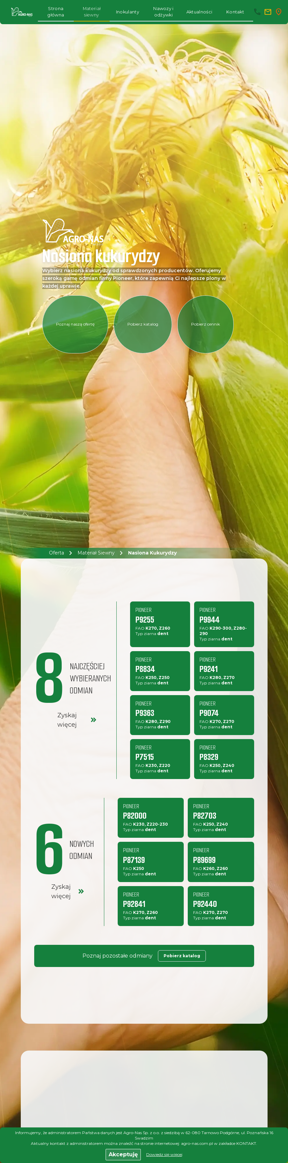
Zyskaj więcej (77, 720)
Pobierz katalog (142, 324)
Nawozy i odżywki (163, 11)
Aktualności (199, 11)
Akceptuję (123, 1154)
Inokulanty (127, 11)
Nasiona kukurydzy (152, 553)
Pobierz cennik (205, 324)
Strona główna (55, 11)
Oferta (56, 553)
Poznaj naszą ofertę (75, 324)
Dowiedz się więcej (164, 1154)
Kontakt (235, 11)
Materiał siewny (92, 11)
